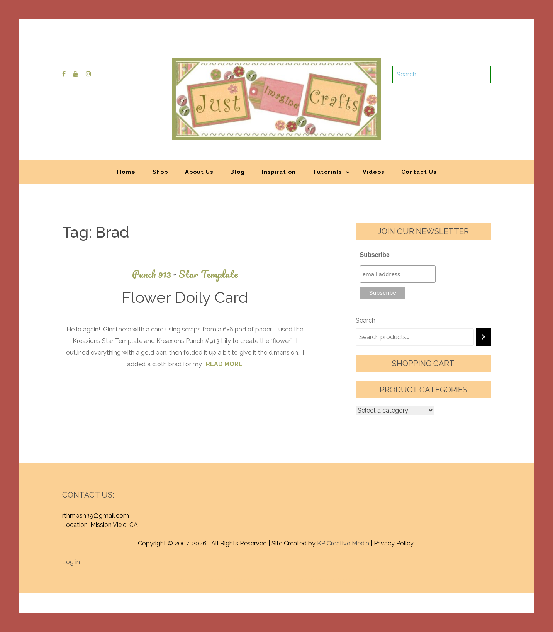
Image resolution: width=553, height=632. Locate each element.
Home (126, 171)
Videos (373, 171)
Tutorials (327, 171)
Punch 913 (155, 274)
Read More (224, 364)
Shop (160, 171)
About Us (199, 171)
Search (365, 320)
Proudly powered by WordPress (219, 580)
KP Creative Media (343, 543)
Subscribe (375, 254)
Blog (237, 171)
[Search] (483, 337)
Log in (71, 562)
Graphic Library (357, 580)
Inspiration (279, 171)
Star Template (208, 274)
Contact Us (418, 171)
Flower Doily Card (185, 297)
